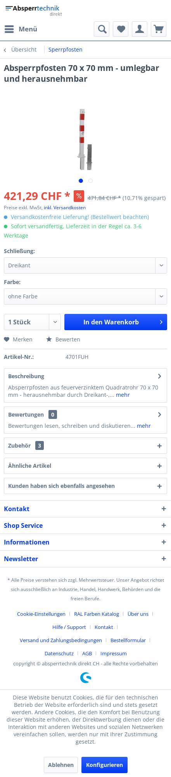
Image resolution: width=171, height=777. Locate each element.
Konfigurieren (104, 764)
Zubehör (26, 445)
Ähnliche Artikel (29, 465)
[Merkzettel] (120, 29)
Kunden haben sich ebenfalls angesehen (61, 485)
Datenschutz (59, 653)
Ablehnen (61, 764)
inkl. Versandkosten (65, 207)
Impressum (113, 653)
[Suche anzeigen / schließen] (101, 29)
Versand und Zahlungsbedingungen (61, 640)
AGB (87, 653)
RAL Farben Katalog (96, 613)
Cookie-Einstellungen (41, 613)
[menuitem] (20, 29)
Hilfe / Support (69, 627)
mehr (122, 394)
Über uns (138, 613)
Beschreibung (26, 376)
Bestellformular (128, 640)
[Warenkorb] (158, 29)
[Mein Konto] (139, 29)
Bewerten (63, 339)
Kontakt (104, 627)
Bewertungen (26, 414)
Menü (21, 28)
